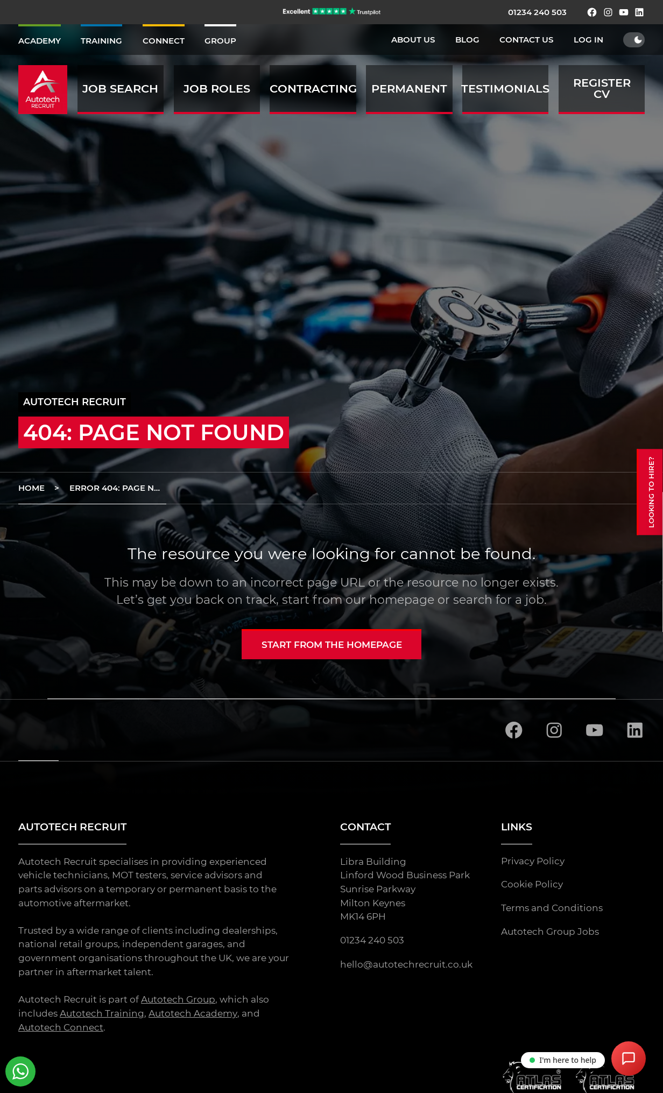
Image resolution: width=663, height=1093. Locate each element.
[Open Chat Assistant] (628, 1058)
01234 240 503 (537, 12)
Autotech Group (178, 1000)
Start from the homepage (332, 645)
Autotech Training (102, 1013)
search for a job (498, 600)
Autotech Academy (193, 1013)
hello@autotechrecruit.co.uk (406, 965)
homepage (401, 600)
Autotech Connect (60, 1027)
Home (31, 488)
